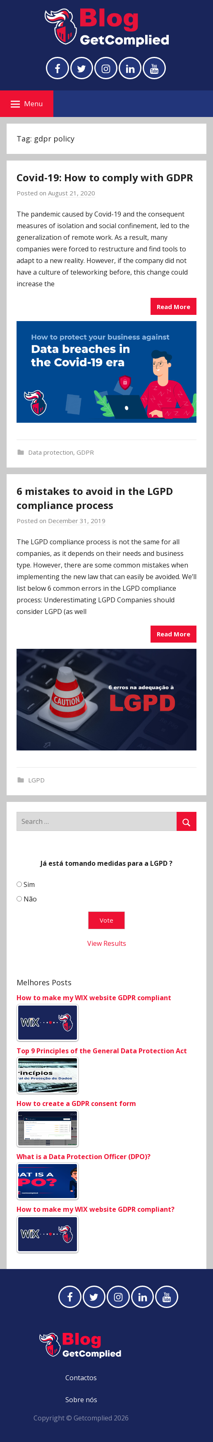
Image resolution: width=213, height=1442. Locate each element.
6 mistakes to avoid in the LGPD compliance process (95, 498)
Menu (27, 103)
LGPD (36, 780)
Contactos (81, 1377)
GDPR (85, 452)
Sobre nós (81, 1399)
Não (30, 899)
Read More (173, 306)
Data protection (50, 452)
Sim (29, 884)
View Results (106, 943)
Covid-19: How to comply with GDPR (105, 177)
